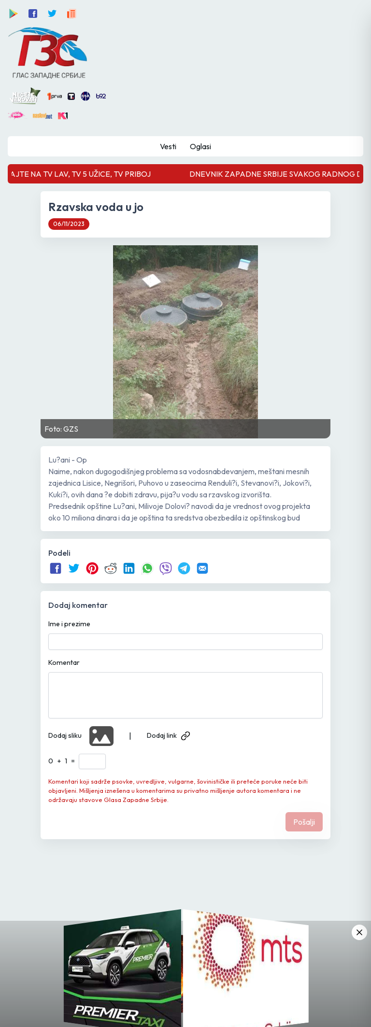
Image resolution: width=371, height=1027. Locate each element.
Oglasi (200, 146)
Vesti (168, 146)
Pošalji (304, 822)
